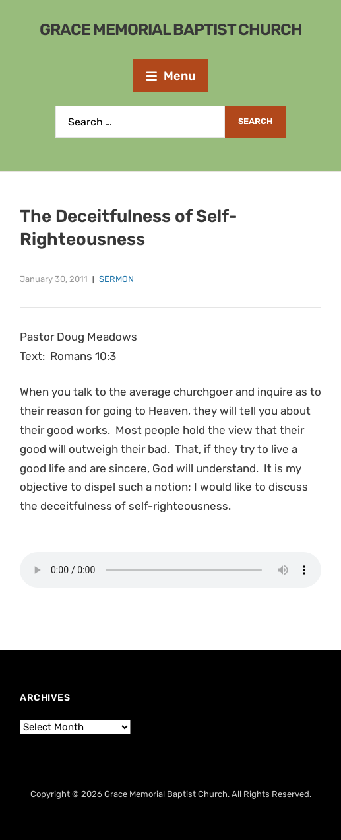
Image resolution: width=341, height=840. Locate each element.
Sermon (116, 279)
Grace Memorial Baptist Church (171, 29)
